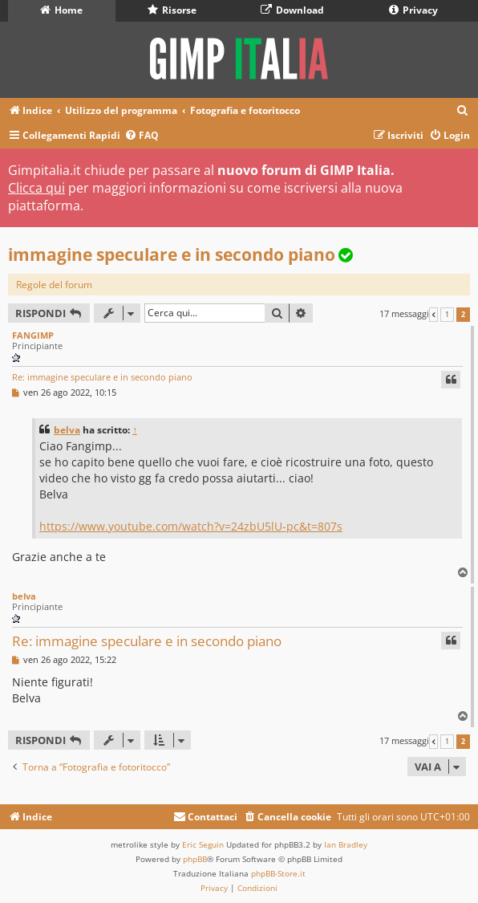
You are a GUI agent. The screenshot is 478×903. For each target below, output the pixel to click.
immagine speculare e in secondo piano (171, 254)
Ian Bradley (345, 844)
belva (67, 430)
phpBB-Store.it (278, 873)
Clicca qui (36, 188)
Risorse (172, 10)
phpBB (195, 858)
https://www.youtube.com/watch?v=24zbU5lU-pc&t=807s (190, 526)
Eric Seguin (203, 844)
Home (61, 10)
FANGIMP (33, 335)
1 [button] (447, 314)
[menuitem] (463, 111)
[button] (433, 314)
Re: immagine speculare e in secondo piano (102, 377)
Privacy (413, 10)
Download (292, 10)
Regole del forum (54, 284)
